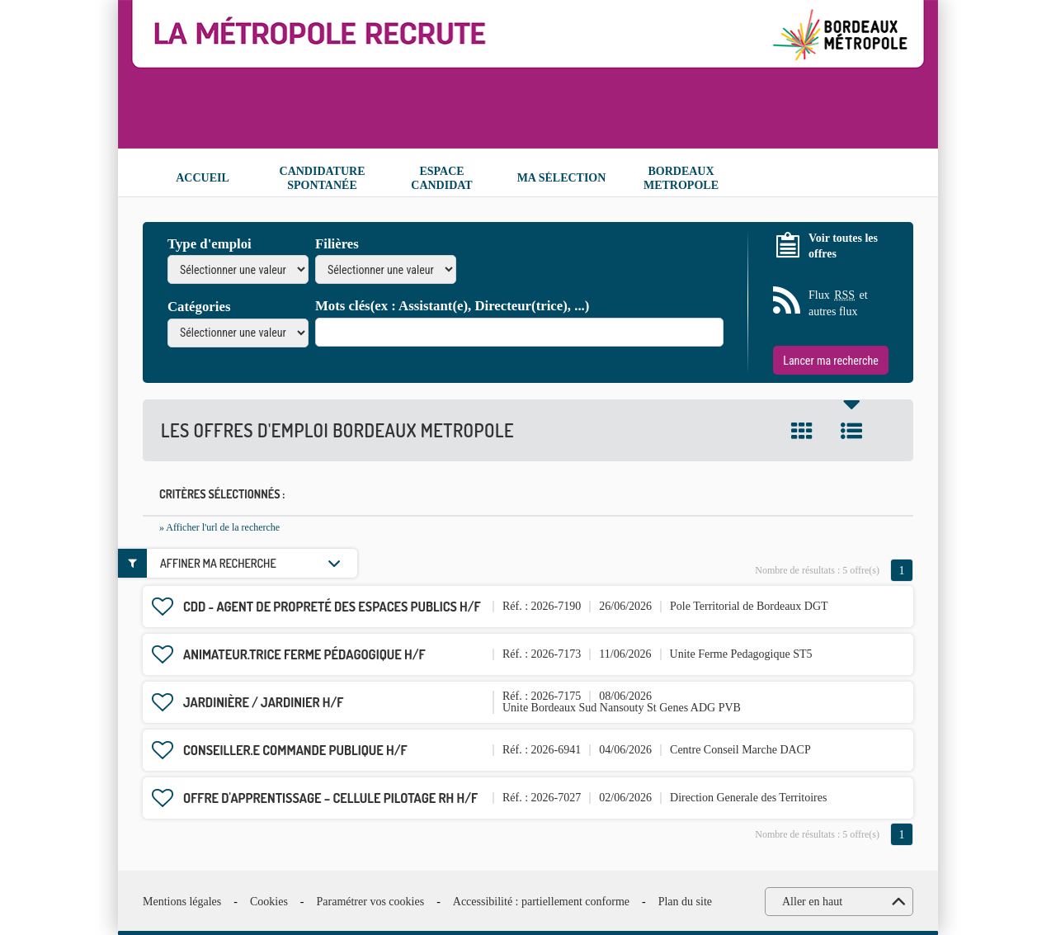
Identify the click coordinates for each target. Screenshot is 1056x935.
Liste (851, 430)
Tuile (802, 430)
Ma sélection (561, 178)
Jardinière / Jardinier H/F (263, 702)
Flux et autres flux (838, 302)
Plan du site (685, 901)
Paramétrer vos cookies (371, 901)
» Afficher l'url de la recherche (219, 527)
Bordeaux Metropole (681, 178)
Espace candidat (441, 178)
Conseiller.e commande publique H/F (295, 750)
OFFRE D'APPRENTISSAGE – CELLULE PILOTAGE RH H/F (330, 798)
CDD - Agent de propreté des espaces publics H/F (332, 606)
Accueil (202, 178)
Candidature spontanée (322, 178)
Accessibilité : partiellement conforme (541, 901)
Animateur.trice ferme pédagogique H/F (304, 654)
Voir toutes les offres (843, 246)
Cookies (269, 901)
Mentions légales (182, 901)
